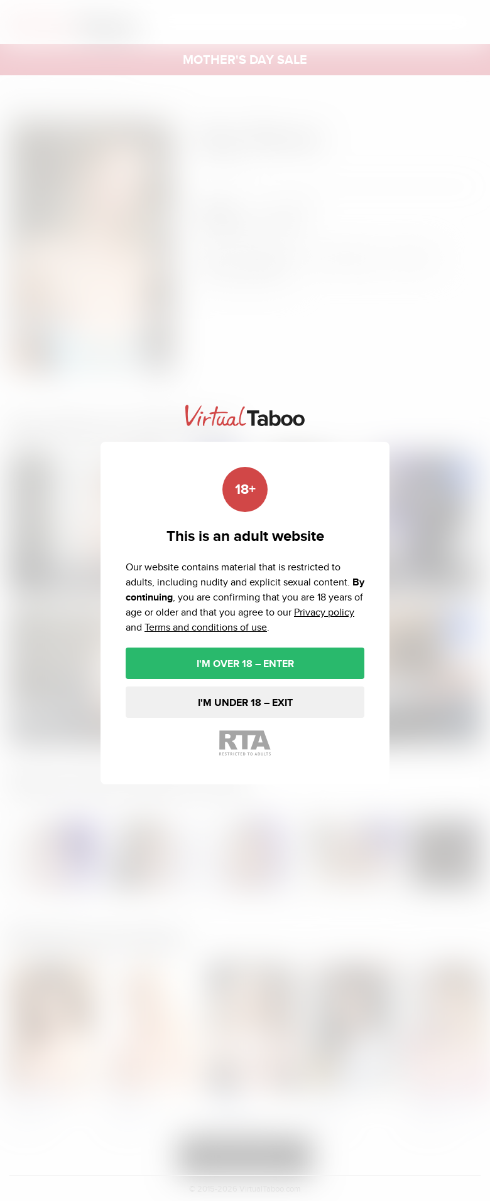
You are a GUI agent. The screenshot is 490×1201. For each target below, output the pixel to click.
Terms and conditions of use (205, 627)
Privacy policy (324, 612)
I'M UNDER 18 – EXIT (245, 702)
